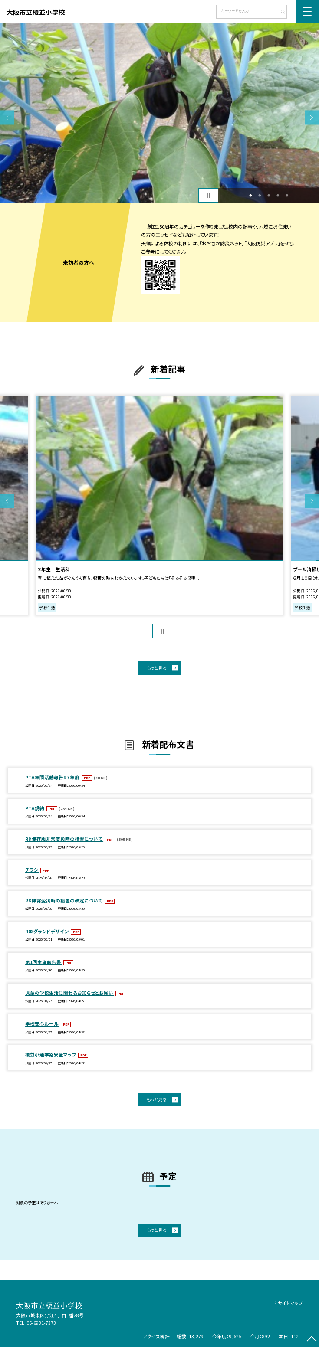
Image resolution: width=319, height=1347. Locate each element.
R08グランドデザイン (47, 931)
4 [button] (277, 195)
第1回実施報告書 (43, 962)
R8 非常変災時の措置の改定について (64, 900)
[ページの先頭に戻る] (312, 1340)
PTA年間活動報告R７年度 (52, 777)
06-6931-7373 (41, 1323)
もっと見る (156, 667)
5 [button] (287, 195)
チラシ (32, 869)
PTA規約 (35, 808)
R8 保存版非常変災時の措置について (64, 839)
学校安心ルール (42, 1023)
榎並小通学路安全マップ (51, 1054)
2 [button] (259, 195)
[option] (159, 113)
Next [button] (312, 118)
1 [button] (250, 195)
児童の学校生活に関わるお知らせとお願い (69, 993)
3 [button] (268, 195)
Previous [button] (7, 118)
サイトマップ (290, 1303)
